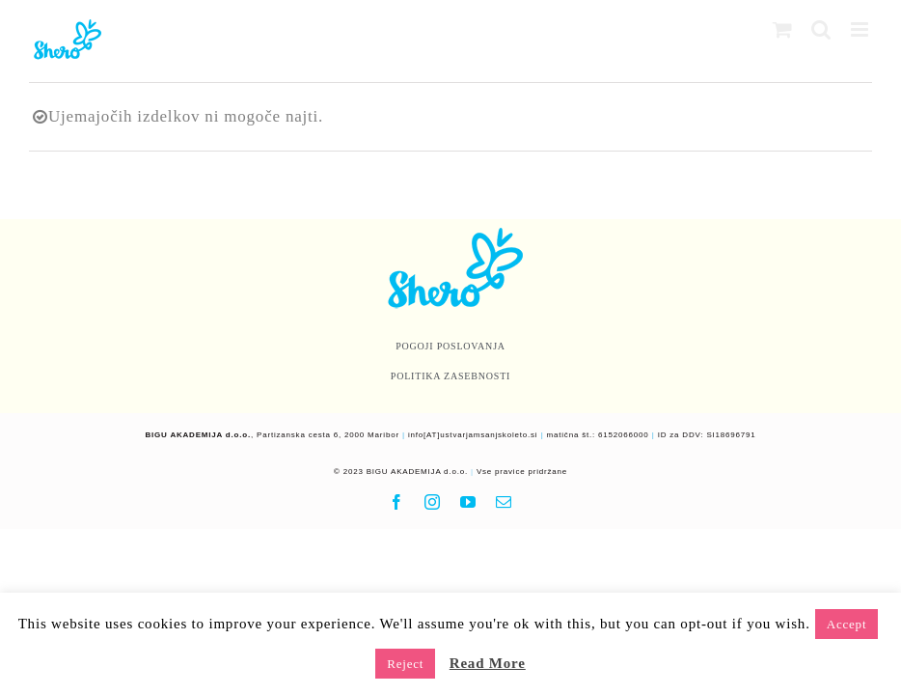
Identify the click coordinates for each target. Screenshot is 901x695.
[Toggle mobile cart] (783, 29)
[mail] (504, 502)
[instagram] (432, 502)
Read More (488, 663)
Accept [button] (847, 624)
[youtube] (468, 502)
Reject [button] (405, 663)
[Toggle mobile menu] (861, 29)
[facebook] (397, 502)
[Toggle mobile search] (821, 29)
